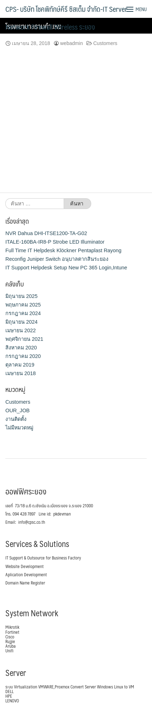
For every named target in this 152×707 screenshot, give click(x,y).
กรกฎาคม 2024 (23, 313)
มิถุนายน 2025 (21, 296)
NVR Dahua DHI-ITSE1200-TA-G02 (46, 233)
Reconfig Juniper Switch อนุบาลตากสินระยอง (56, 259)
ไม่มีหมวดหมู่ (19, 427)
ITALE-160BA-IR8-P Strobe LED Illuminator (54, 242)
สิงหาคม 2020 (21, 347)
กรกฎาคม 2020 (23, 356)
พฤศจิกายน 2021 (24, 339)
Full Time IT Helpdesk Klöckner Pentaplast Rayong (63, 250)
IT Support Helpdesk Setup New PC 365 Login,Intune (66, 267)
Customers (105, 43)
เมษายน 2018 (20, 373)
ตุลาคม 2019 (19, 365)
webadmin (71, 43)
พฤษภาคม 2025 (23, 305)
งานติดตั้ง (15, 419)
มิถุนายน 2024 (21, 322)
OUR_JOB (17, 410)
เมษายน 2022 (20, 330)
